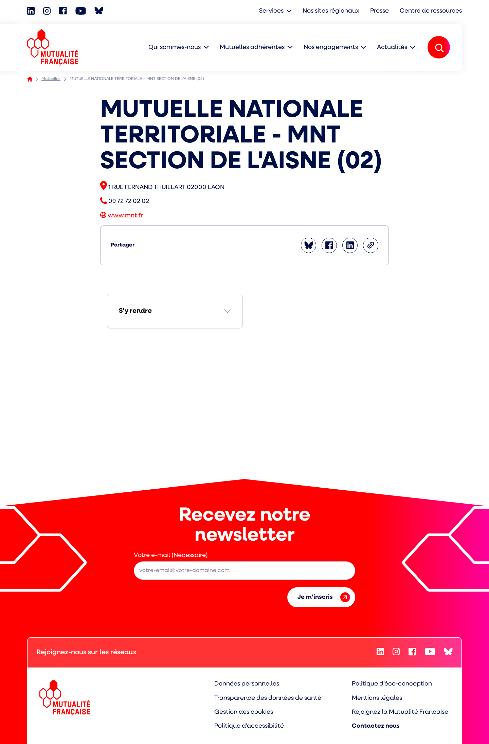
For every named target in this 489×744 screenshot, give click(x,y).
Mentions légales (377, 698)
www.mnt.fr (125, 216)
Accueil (29, 79)
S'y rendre (135, 311)
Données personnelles (246, 684)
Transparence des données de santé (267, 698)
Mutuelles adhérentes (252, 47)
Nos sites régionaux (331, 11)
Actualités (392, 47)
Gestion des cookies (243, 712)
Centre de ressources (431, 11)
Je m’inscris (323, 597)
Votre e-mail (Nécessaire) (171, 555)
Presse (379, 11)
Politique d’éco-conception (392, 684)
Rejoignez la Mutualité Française (400, 712)
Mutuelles (50, 79)
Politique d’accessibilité (249, 726)
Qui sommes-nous (174, 47)
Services (271, 11)
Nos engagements (331, 47)
